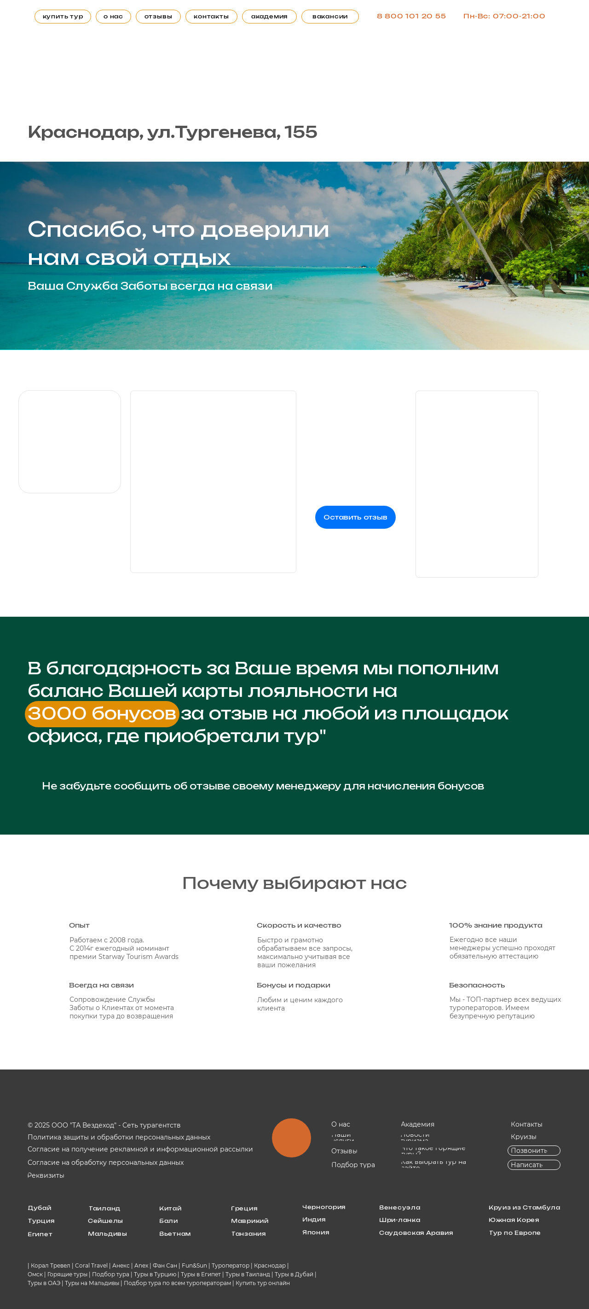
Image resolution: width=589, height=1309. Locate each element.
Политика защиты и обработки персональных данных (119, 1137)
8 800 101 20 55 (411, 16)
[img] (69, 441)
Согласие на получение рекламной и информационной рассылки (140, 1149)
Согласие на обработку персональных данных (106, 1162)
